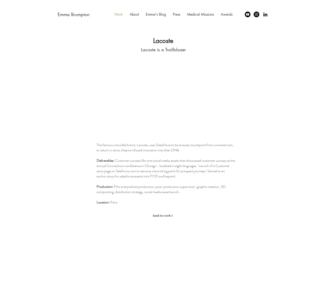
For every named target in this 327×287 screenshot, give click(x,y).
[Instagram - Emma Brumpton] (256, 14)
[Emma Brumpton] (74, 14)
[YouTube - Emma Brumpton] (247, 14)
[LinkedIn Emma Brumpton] (265, 14)
